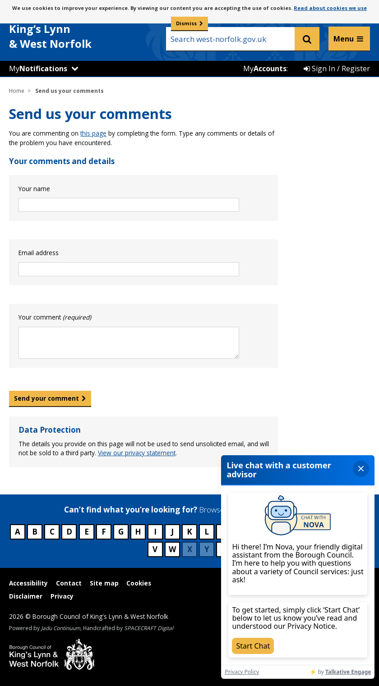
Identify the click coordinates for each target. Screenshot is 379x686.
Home (16, 90)
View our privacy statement (137, 452)
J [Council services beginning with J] (172, 531)
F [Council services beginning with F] (104, 531)
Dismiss (186, 23)
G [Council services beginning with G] (121, 531)
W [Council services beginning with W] (172, 549)
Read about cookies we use (330, 8)
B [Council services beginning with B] (34, 531)
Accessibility (28, 583)
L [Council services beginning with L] (206, 531)
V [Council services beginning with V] (155, 549)
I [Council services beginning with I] (155, 531)
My (38, 68)
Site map (104, 583)
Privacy (62, 596)
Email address (38, 252)
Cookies (138, 583)
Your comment (54, 317)
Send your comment (46, 398)
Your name (34, 188)
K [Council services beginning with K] (189, 531)
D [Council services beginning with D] (69, 531)
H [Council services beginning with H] (138, 531)
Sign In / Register (337, 68)
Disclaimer (25, 596)
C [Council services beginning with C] (52, 531)
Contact (69, 583)
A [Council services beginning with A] (17, 531)
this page (93, 133)
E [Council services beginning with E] (86, 531)
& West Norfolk (76, 31)
